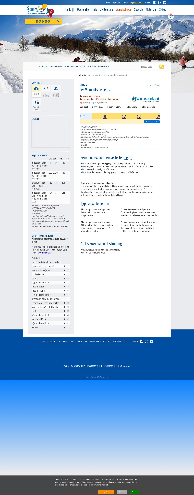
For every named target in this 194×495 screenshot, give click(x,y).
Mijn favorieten (136, 2)
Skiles (162, 9)
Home (108, 2)
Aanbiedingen (124, 9)
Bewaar (134, 492)
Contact (148, 2)
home (88, 75)
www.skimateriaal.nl (45, 252)
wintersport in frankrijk (99, 75)
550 (116, 116)
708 (150, 116)
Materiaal (151, 9)
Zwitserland (106, 9)
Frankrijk (69, 9)
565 (133, 116)
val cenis (110, 75)
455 (99, 116)
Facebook (154, 2)
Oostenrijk (83, 9)
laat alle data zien (151, 121)
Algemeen (116, 2)
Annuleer (122, 492)
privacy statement (106, 492)
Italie (94, 9)
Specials (138, 9)
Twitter (164, 2)
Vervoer (125, 2)
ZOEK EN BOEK (43, 21)
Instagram (159, 2)
